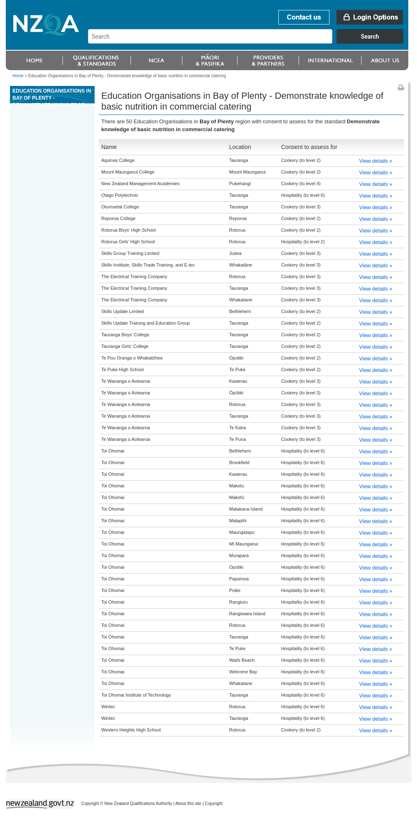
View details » (376, 161)
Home (18, 75)
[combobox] (249, 41)
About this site (189, 803)
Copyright (214, 803)
